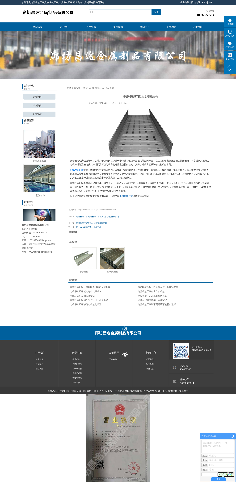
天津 (79, 391)
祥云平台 (162, 391)
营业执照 (39, 369)
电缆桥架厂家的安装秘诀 (82, 295)
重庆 (89, 391)
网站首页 (37, 26)
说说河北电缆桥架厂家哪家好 (152, 300)
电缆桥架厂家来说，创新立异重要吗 (91, 223)
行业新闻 (37, 105)
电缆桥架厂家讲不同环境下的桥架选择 (157, 304)
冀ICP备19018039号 (135, 391)
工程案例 (113, 359)
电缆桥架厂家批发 (96, 216)
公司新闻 (37, 97)
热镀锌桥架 (77, 373)
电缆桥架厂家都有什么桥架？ (152, 291)
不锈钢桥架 (77, 369)
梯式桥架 (76, 382)
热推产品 (52, 391)
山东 (109, 391)
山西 (99, 391)
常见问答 (37, 114)
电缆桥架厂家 (82, 216)
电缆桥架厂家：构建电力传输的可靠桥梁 (90, 287)
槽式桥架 (76, 359)
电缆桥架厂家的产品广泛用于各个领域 (89, 300)
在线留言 (171, 26)
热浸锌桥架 (77, 378)
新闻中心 (145, 26)
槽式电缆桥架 (112, 272)
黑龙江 (121, 391)
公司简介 (39, 359)
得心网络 (183, 391)
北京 (74, 391)
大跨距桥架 (77, 364)
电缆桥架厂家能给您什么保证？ (85, 291)
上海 (94, 391)
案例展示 (118, 26)
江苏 (104, 391)
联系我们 (198, 26)
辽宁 (115, 391)
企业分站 (184, 2)
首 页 (85, 88)
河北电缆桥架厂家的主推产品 (88, 227)
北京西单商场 (39, 161)
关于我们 (64, 26)
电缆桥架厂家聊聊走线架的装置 (85, 304)
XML (210, 2)
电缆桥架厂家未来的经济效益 (152, 295)
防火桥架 (84, 272)
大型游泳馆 (39, 195)
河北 (84, 391)
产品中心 (91, 26)
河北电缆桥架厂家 (112, 216)
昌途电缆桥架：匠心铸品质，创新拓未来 (158, 287)
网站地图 (195, 2)
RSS (204, 2)
